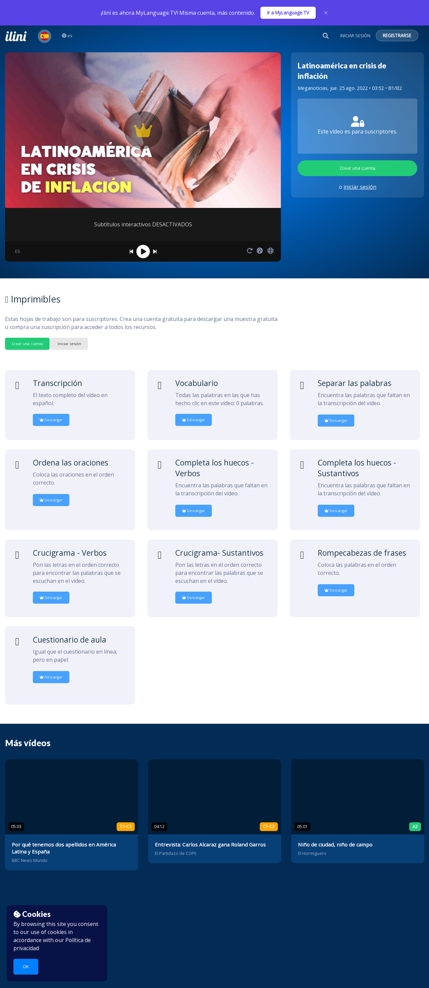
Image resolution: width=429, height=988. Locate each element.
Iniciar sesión (69, 343)
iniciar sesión (360, 186)
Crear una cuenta (357, 168)
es (67, 36)
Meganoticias (312, 88)
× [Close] (326, 12)
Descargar (51, 419)
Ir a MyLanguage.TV (288, 12)
